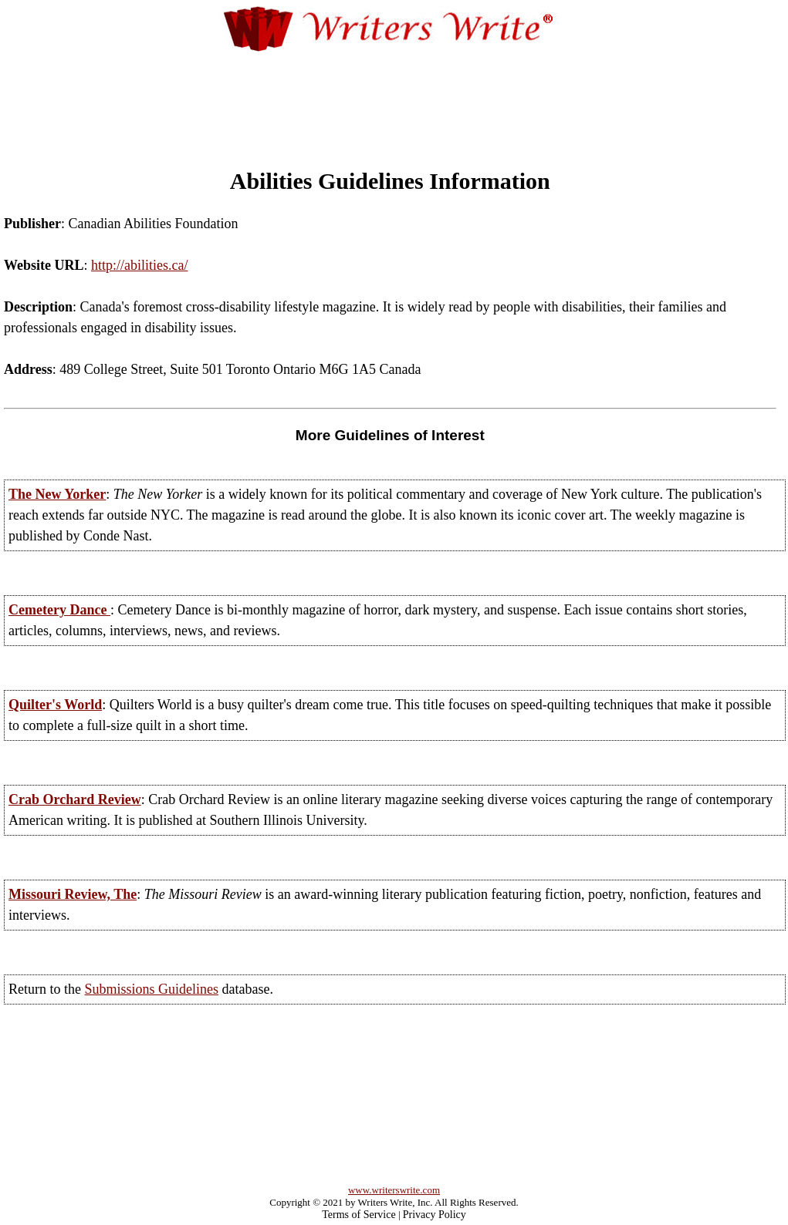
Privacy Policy (434, 1214)
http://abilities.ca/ (139, 265)
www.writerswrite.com (394, 1190)
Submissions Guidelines (151, 989)
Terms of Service (358, 1214)
